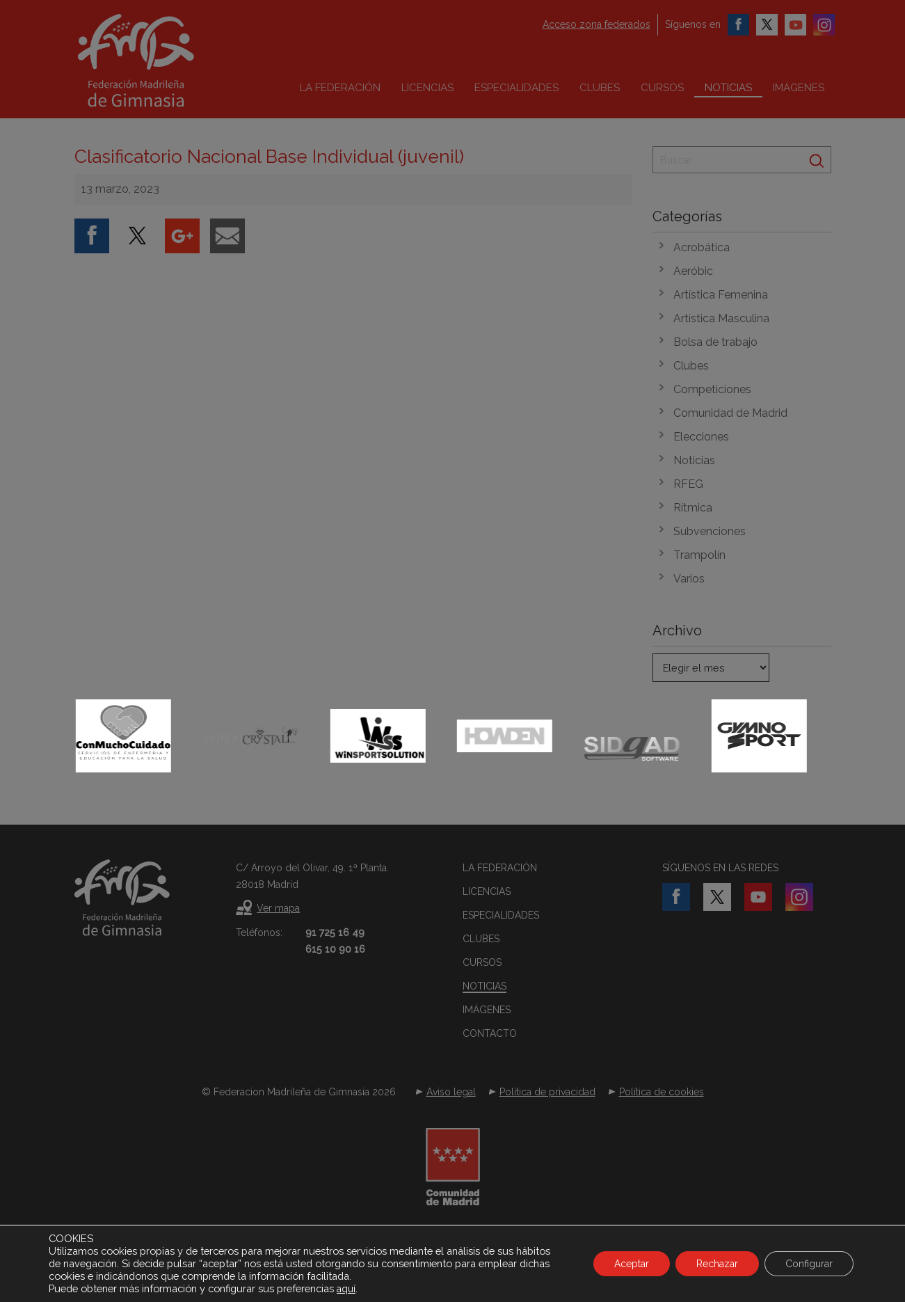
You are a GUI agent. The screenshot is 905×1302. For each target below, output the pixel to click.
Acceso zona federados (596, 24)
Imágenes (798, 87)
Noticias (728, 87)
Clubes (599, 87)
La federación (340, 87)
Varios (689, 578)
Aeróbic (693, 271)
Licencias (427, 87)
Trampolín (699, 555)
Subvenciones (709, 531)
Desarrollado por (452, 1265)
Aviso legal (451, 1091)
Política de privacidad (547, 1091)
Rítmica (692, 507)
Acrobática (701, 247)
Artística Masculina (721, 318)
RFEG (688, 484)
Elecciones (701, 436)
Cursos (662, 87)
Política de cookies (661, 1091)
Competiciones (712, 389)
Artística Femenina (720, 294)
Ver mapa (278, 908)
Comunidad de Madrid (730, 413)
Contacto (490, 1033)
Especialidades (516, 87)
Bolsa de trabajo (715, 342)
